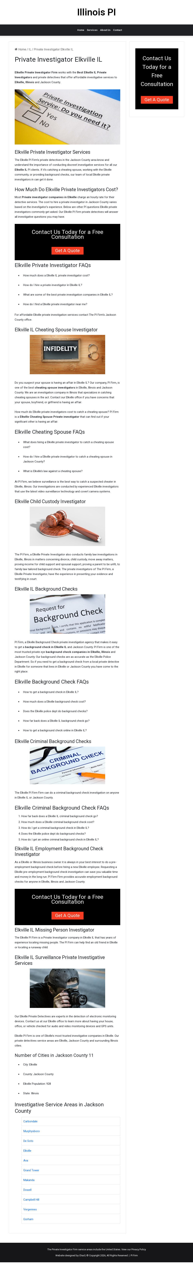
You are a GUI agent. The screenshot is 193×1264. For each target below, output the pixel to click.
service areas (85, 1249)
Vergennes (30, 1209)
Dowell (27, 1190)
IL (30, 49)
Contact (117, 30)
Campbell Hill (31, 1199)
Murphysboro (31, 1131)
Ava (25, 1160)
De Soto (28, 1141)
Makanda (28, 1180)
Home (80, 30)
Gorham (28, 1219)
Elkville (27, 1150)
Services (92, 30)
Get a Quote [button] (67, 250)
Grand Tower (31, 1170)
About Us (105, 30)
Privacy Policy (138, 1249)
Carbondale (30, 1121)
